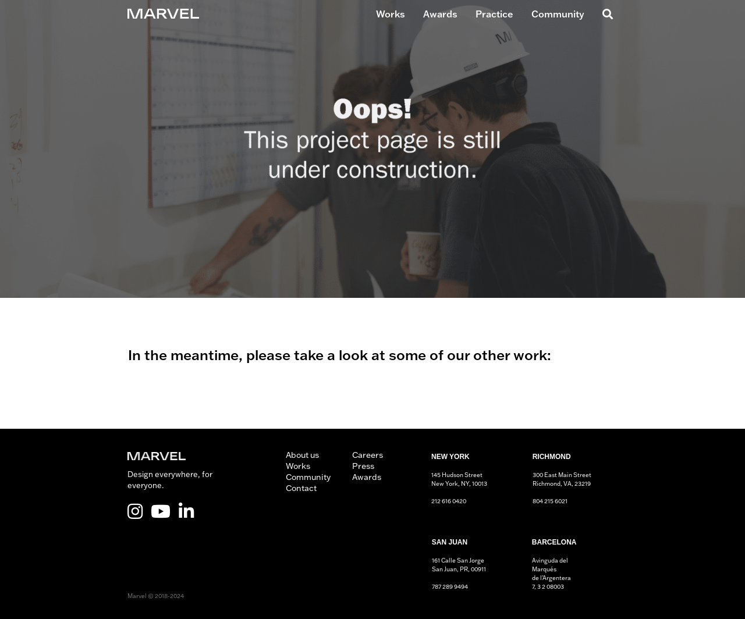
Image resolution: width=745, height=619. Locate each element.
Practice (494, 14)
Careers (367, 455)
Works (390, 14)
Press (363, 466)
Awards (440, 14)
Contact (301, 488)
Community (557, 14)
